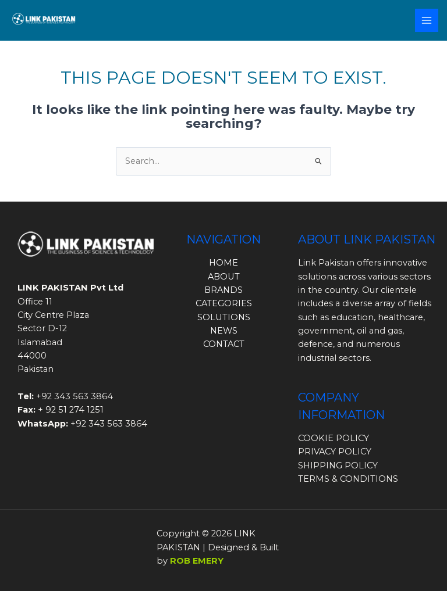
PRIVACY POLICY (334, 451)
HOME (223, 262)
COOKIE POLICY (333, 438)
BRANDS (223, 290)
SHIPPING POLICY (338, 465)
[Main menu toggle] (426, 20)
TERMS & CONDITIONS (348, 479)
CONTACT (223, 344)
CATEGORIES (224, 303)
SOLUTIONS (223, 317)
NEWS (223, 330)
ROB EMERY (197, 561)
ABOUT (224, 276)
